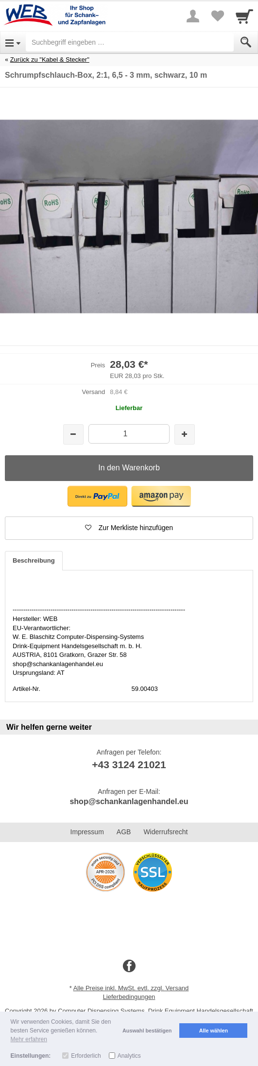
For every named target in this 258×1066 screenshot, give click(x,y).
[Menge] (129, 433)
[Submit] (246, 42)
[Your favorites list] (217, 16)
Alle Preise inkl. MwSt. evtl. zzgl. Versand (131, 988)
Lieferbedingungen (129, 996)
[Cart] (244, 16)
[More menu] (193, 16)
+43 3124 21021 (129, 764)
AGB (124, 832)
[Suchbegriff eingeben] (130, 42)
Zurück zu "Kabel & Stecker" (49, 59)
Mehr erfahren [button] (29, 1039)
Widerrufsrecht (165, 832)
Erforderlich (86, 1055)
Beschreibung (34, 560)
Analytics (129, 1055)
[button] (97, 496)
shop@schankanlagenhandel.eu (128, 801)
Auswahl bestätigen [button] (147, 1030)
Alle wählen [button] (213, 1030)
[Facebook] (129, 966)
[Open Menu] (12, 42)
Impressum (87, 832)
